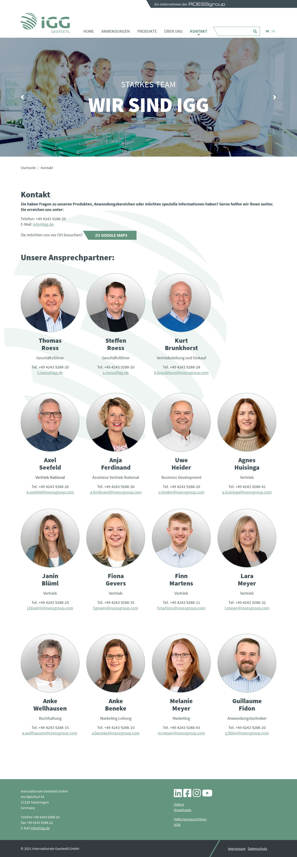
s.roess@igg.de (116, 372)
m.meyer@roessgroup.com (181, 733)
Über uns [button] (173, 31)
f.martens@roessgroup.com (181, 608)
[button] (22, 97)
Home (88, 31)
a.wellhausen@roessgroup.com (49, 733)
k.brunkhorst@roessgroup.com (181, 372)
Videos (179, 804)
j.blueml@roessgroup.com (50, 608)
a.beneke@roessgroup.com (116, 733)
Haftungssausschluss (190, 819)
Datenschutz (257, 848)
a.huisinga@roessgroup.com (247, 492)
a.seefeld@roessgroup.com (50, 492)
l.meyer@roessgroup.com (247, 608)
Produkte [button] (147, 31)
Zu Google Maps (111, 235)
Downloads (182, 809)
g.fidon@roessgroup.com (247, 733)
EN (273, 31)
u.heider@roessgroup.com (181, 492)
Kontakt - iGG (45, 23)
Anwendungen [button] (115, 31)
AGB (177, 824)
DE (267, 31)
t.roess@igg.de (50, 372)
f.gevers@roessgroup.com (115, 608)
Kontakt (198, 31)
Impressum (236, 848)
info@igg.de (43, 224)
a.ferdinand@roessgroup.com (116, 492)
